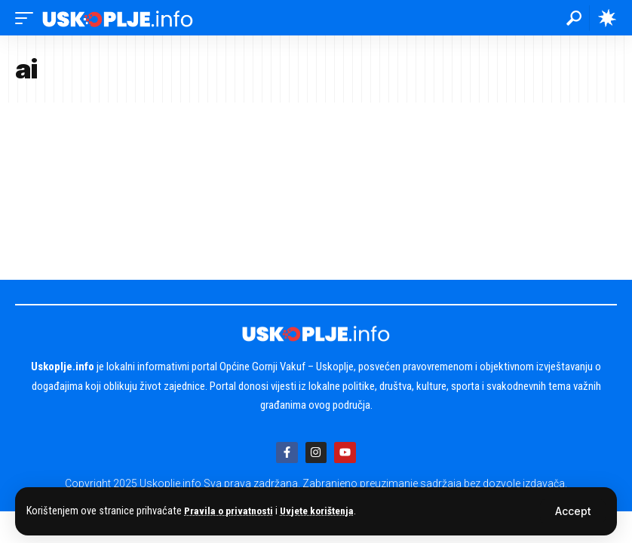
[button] (573, 511)
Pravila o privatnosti (231, 511)
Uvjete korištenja (324, 511)
